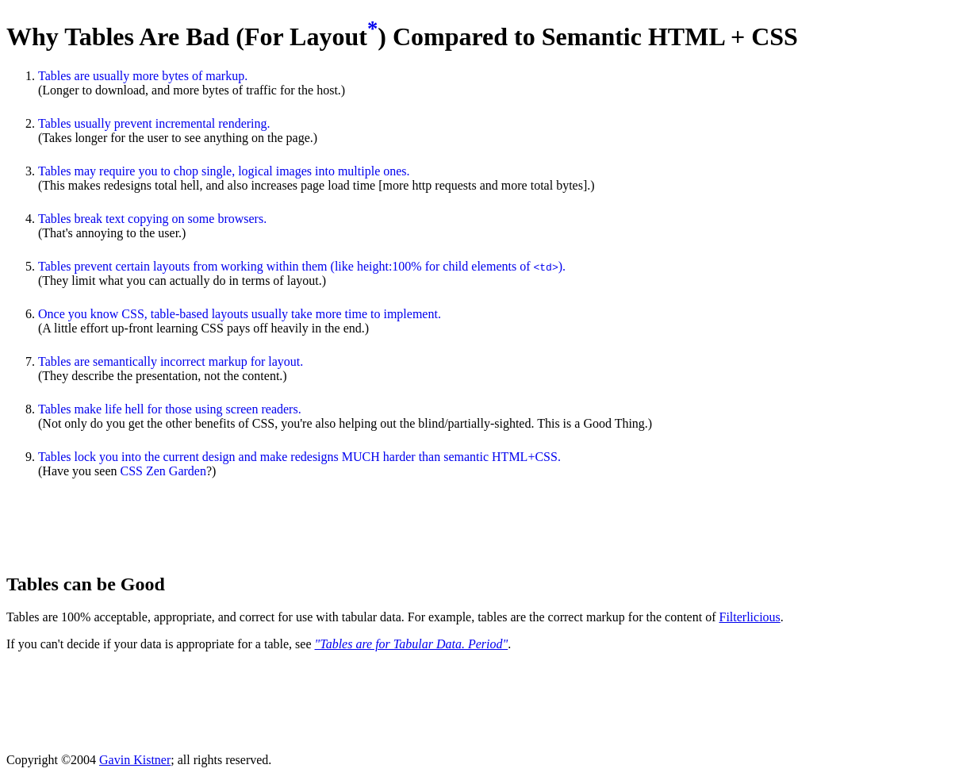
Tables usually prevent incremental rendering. (154, 123)
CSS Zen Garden (163, 471)
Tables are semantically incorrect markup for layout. (170, 361)
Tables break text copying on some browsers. (152, 218)
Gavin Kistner (135, 760)
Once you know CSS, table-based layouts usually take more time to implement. (239, 314)
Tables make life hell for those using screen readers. (169, 409)
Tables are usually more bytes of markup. (142, 76)
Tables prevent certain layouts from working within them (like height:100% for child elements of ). (302, 266)
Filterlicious (749, 617)
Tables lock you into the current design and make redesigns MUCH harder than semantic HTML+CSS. (299, 456)
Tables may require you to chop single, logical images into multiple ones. (224, 171)
